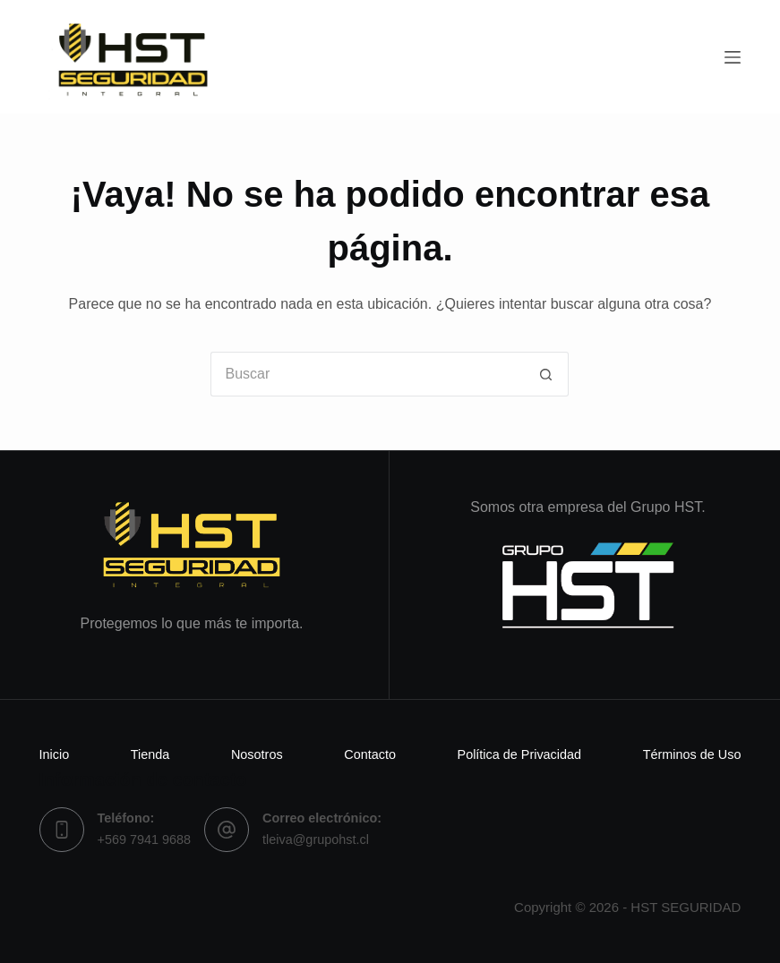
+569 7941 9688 (145, 839)
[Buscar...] (367, 374)
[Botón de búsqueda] (546, 374)
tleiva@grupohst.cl (315, 839)
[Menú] (732, 57)
